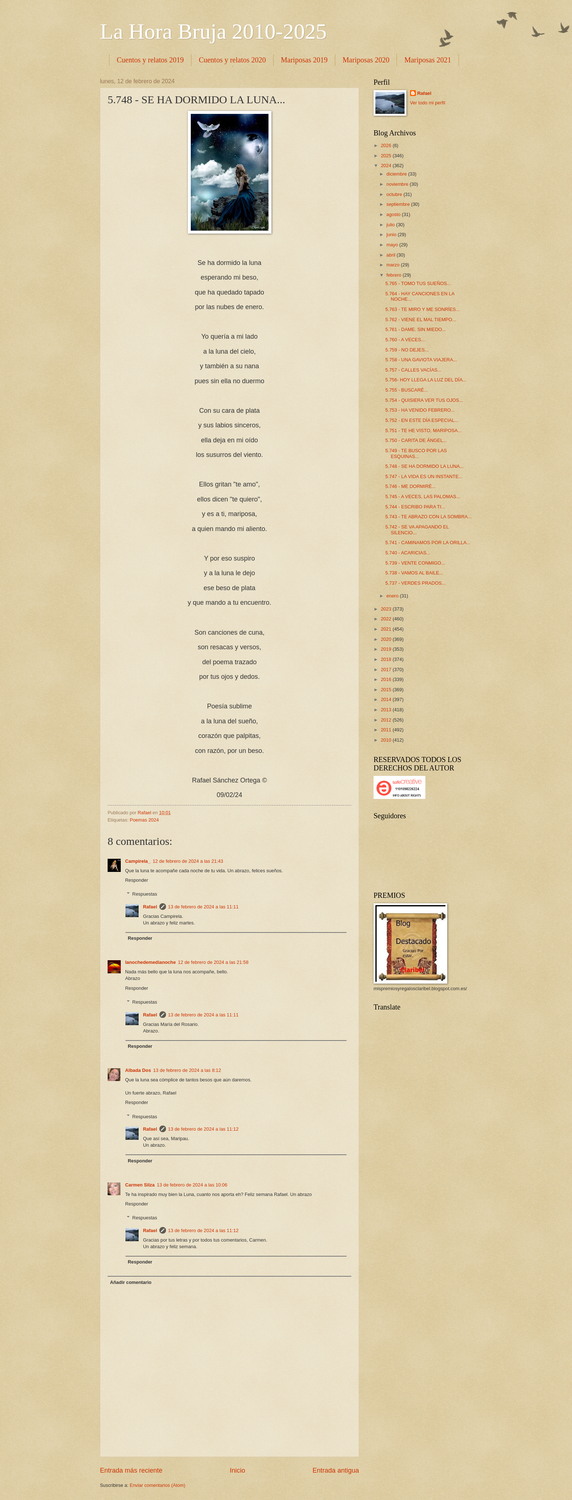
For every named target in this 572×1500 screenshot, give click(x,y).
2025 (387, 155)
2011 (387, 729)
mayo (392, 244)
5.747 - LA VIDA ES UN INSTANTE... (424, 476)
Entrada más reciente (131, 1470)
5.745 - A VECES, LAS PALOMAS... (422, 496)
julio (391, 224)
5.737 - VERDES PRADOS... (415, 583)
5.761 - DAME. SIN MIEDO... (415, 329)
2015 (387, 689)
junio (392, 234)
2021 (387, 629)
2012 (387, 720)
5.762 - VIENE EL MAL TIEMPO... (420, 319)
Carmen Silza (140, 1185)
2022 (387, 619)
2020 (387, 639)
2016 (387, 679)
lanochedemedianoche (150, 962)
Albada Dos (138, 1070)
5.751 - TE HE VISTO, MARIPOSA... (423, 430)
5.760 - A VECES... (405, 339)
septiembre (398, 204)
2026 (387, 145)
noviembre (398, 184)
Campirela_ (137, 861)
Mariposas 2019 (304, 60)
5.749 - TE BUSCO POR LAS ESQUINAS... (416, 453)
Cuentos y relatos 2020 (232, 60)
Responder (136, 880)
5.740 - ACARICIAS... (407, 552)
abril (391, 255)
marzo (393, 265)
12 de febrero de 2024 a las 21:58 (213, 962)
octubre (394, 194)
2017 (387, 669)
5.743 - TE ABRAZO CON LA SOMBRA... (428, 516)
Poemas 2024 (144, 820)
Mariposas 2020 (366, 60)
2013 (387, 709)
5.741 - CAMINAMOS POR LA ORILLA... (427, 542)
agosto (394, 214)
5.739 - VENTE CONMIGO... (415, 563)
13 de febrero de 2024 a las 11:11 (203, 906)
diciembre (397, 174)
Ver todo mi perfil (427, 102)
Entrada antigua (336, 1470)
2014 (387, 699)
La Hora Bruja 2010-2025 (213, 31)
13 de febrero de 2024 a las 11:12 (203, 1129)
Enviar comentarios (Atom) (157, 1485)
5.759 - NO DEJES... (407, 350)
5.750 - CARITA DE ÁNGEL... (416, 440)
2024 (387, 165)
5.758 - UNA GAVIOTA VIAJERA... (421, 359)
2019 (387, 649)
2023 (387, 609)
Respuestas (144, 894)
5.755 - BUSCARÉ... (406, 390)
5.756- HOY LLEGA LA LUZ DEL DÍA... (426, 379)
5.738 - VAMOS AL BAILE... (414, 573)
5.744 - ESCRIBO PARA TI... (415, 506)
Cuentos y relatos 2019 (150, 60)
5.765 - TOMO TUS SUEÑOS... (418, 283)
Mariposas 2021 (427, 60)
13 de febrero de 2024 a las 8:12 (187, 1070)
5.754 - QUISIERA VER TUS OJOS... (424, 400)
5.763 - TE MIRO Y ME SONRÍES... (422, 309)
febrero (394, 275)
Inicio (237, 1470)
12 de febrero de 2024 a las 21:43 (187, 861)
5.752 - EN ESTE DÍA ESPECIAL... (421, 420)
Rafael (150, 906)
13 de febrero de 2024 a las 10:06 (192, 1185)
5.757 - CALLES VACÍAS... (413, 370)
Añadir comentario (130, 1282)
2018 (387, 659)
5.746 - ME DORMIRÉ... (410, 486)
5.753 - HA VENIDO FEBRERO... (420, 410)
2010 (387, 740)
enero (393, 596)
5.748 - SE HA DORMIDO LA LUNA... (424, 466)
